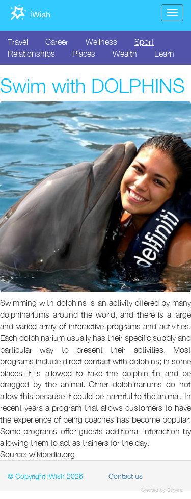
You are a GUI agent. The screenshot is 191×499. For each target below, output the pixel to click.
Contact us (125, 475)
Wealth (125, 53)
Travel (18, 41)
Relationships (31, 53)
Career (56, 41)
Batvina (175, 490)
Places (83, 53)
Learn (164, 53)
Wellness (101, 41)
